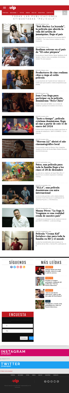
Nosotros (41, 12)
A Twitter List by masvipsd (6, 371)
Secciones (13, 12)
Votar (31, 338)
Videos (28, 12)
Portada (5, 12)
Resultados (24, 338)
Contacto (50, 12)
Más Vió (34, 12)
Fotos (22, 12)
